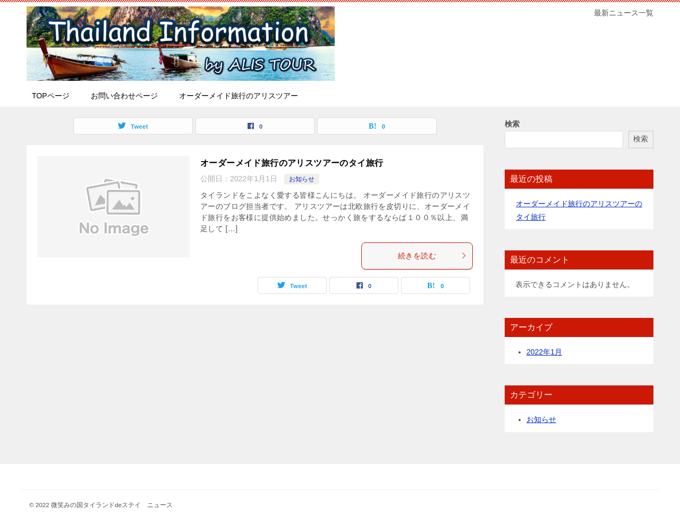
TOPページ (51, 95)
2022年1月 (544, 352)
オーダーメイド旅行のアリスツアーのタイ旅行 (291, 162)
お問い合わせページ (124, 95)
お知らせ (301, 179)
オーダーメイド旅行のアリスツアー (238, 95)
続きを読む (432, 255)
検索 (512, 124)
